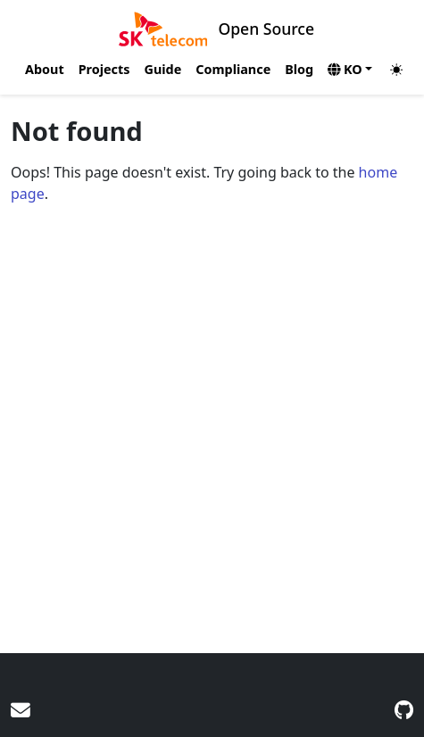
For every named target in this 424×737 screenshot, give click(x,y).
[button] (349, 70)
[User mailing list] (20, 710)
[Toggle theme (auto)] (401, 70)
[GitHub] (404, 710)
